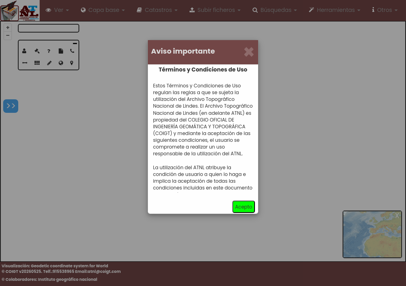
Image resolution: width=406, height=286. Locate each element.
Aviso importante (183, 51)
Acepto (243, 206)
